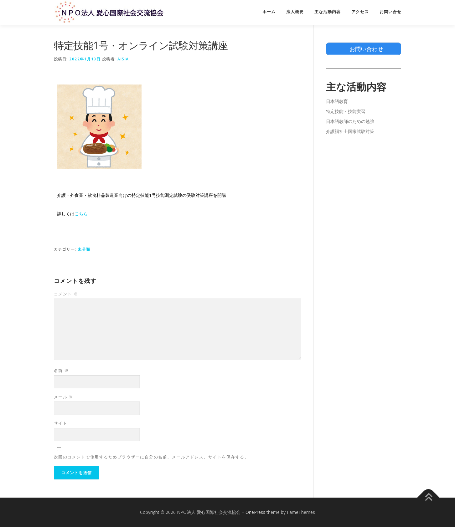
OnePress (255, 512)
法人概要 (295, 11)
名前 (61, 370)
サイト (61, 423)
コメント (66, 294)
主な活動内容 (327, 11)
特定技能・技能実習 (345, 111)
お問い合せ (390, 11)
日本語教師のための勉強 (350, 121)
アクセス (360, 11)
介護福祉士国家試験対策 (350, 131)
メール (64, 397)
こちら (81, 213)
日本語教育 (337, 101)
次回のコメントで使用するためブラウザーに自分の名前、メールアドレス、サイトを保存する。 (151, 457)
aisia (123, 59)
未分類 (84, 249)
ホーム (269, 11)
